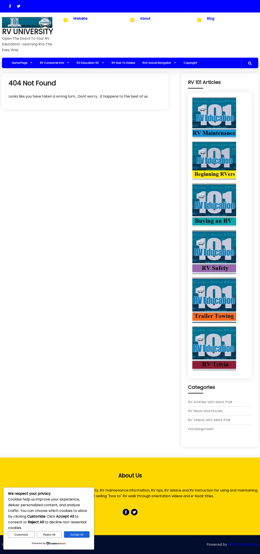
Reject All (49, 534)
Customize (21, 534)
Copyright (190, 63)
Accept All (77, 534)
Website (80, 18)
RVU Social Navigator (156, 63)
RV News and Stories (205, 410)
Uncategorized (200, 428)
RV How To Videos (123, 63)
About (145, 18)
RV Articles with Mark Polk (210, 401)
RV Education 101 (88, 63)
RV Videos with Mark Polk (209, 419)
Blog (210, 18)
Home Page (19, 63)
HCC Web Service (243, 544)
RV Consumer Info (52, 63)
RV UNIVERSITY (27, 32)
